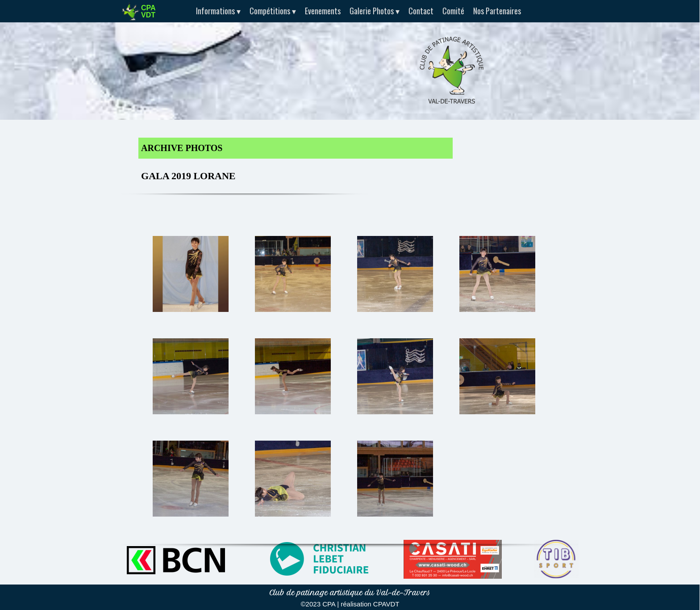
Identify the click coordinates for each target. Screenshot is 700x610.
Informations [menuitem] (215, 11)
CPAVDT (386, 604)
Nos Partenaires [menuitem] (494, 11)
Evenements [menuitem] (320, 11)
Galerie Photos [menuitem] (371, 11)
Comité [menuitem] (450, 11)
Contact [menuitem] (417, 11)
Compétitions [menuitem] (269, 11)
